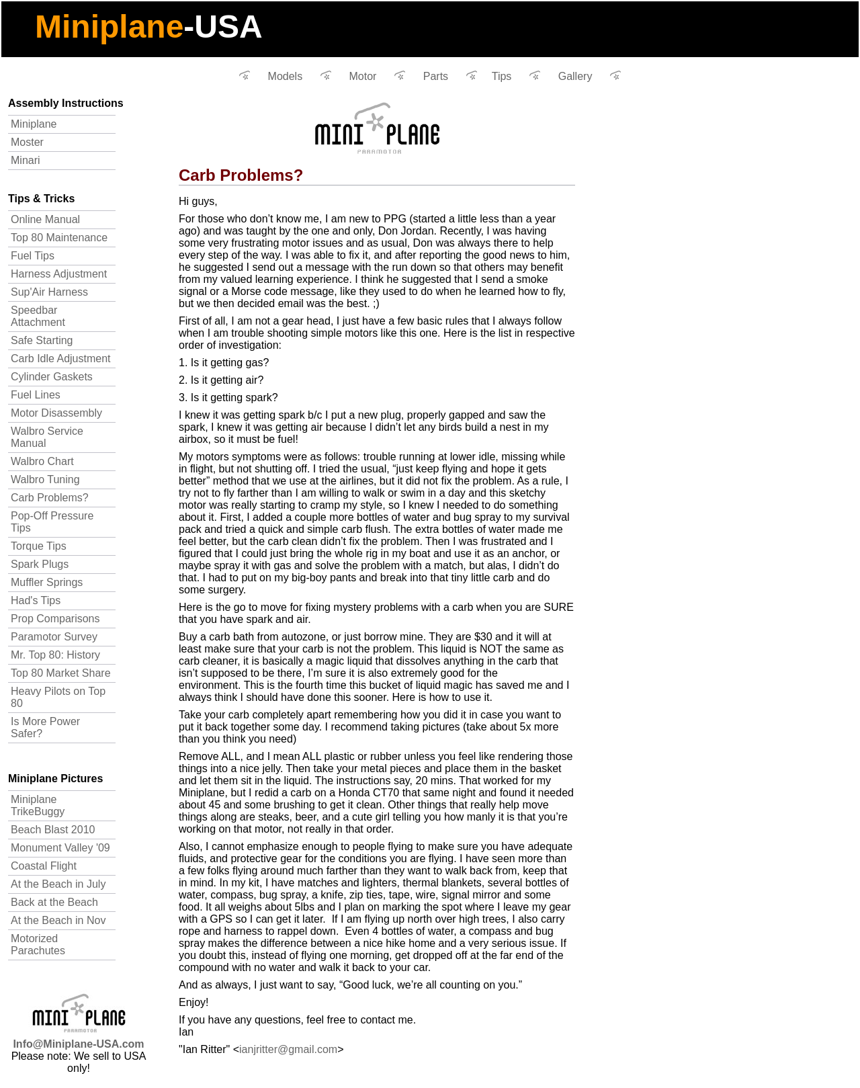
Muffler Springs (47, 582)
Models (285, 76)
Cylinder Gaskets (52, 376)
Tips (502, 76)
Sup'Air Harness (49, 292)
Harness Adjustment (59, 274)
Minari (25, 160)
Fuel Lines (35, 395)
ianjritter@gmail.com (288, 1049)
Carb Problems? (50, 497)
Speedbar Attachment (38, 316)
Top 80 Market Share (61, 673)
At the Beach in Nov (58, 920)
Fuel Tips (32, 255)
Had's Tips (35, 600)
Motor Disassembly (56, 413)
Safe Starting (42, 340)
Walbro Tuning (45, 479)
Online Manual (45, 219)
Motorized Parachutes (38, 944)
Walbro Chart (42, 461)
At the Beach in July (58, 884)
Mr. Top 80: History (55, 655)
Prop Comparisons (55, 618)
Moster (27, 142)
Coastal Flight (44, 866)
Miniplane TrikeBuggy (37, 805)
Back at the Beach (54, 902)
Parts (435, 76)
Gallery (575, 76)
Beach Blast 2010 (53, 829)
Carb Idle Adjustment (61, 358)
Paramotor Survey (54, 636)
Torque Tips (39, 546)
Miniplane (33, 124)
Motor (363, 76)
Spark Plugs (40, 564)
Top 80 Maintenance (59, 237)
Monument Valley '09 (60, 847)
